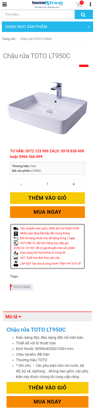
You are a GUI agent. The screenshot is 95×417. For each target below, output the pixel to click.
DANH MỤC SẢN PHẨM (47, 26)
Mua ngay (47, 212)
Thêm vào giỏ (47, 198)
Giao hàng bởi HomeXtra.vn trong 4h (39, 252)
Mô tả (11, 316)
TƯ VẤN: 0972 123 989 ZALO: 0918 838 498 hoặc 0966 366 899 (47, 154)
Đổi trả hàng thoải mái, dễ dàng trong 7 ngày (44, 238)
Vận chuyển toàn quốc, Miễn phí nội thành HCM (46, 228)
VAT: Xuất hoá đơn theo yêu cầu (37, 257)
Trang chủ (8, 39)
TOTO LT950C (20, 286)
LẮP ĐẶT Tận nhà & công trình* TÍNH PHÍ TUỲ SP (47, 263)
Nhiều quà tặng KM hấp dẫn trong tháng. (42, 233)
